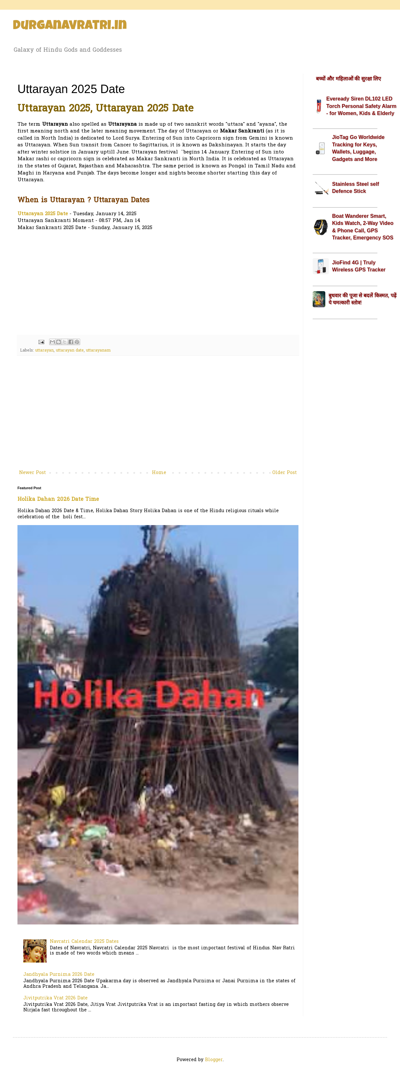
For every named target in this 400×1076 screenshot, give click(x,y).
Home (159, 472)
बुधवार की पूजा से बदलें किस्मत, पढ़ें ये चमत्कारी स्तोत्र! (362, 299)
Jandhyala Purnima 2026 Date (58, 974)
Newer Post (32, 472)
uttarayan (44, 350)
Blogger (214, 1060)
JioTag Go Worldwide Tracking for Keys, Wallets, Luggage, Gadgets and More (358, 148)
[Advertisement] (157, 283)
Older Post (284, 472)
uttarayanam (98, 350)
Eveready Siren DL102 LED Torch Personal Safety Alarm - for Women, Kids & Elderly (361, 106)
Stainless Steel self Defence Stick (355, 187)
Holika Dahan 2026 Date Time (58, 499)
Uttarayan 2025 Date (42, 214)
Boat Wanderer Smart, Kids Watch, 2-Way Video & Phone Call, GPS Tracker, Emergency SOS (363, 226)
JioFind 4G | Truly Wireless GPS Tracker (358, 266)
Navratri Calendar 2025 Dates (84, 941)
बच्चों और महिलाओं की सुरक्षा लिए (348, 78)
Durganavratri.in (70, 26)
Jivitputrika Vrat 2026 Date (55, 998)
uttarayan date (70, 350)
